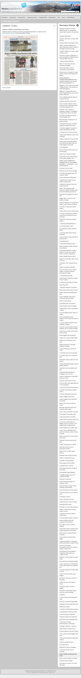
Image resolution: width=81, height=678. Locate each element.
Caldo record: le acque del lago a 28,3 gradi (67, 533)
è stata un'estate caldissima (66, 61)
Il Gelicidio (62, 594)
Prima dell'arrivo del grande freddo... (68, 561)
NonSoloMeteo (71, 17)
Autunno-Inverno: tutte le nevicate (68, 501)
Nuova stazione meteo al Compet (67, 306)
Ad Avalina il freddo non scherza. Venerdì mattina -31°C (68, 116)
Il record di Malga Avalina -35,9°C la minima (68, 313)
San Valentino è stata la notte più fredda (67, 229)
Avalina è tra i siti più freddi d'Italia (68, 338)
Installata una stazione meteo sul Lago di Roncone (67, 185)
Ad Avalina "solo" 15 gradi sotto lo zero (68, 263)
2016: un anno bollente (65, 301)
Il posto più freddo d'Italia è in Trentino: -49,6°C (67, 482)
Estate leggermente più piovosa (67, 335)
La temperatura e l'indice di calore (68, 611)
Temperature (13, 17)
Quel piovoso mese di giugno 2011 (68, 619)
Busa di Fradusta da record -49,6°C (68, 490)
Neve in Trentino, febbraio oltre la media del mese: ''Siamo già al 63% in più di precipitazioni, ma (68, 105)
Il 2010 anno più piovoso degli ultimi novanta (68, 638)
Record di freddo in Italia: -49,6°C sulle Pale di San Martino (68, 486)
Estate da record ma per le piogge (68, 170)
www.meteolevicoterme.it (8, 33)
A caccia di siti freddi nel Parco (67, 243)
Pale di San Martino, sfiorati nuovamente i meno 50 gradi (66, 68)
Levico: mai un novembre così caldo (68, 411)
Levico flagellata (63, 147)
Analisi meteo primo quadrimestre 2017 (68, 293)
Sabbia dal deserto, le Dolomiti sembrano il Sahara (67, 345)
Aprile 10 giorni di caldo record (67, 628)
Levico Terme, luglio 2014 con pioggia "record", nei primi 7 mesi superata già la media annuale (68, 423)
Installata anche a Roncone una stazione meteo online (67, 180)
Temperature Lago (32, 17)
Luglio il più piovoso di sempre (67, 416)
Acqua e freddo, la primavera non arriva (23, 11)
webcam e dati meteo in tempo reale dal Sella (68, 39)
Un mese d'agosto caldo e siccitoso (68, 518)
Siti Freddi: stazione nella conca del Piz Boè (68, 360)
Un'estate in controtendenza (66, 460)
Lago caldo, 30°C (63, 284)
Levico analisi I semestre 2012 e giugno (67, 538)
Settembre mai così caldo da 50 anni (68, 604)
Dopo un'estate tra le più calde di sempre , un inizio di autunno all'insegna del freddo (67, 271)
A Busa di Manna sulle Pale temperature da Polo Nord (66, 521)
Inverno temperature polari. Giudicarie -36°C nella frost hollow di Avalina (68, 318)
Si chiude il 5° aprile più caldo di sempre (67, 207)
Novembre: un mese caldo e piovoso (68, 507)
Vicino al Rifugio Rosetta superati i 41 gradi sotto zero (68, 97)
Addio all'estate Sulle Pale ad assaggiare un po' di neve (66, 373)
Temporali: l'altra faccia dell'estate (68, 616)
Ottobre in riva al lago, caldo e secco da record (68, 259)
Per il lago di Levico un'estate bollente (67, 525)
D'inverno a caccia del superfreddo (68, 601)
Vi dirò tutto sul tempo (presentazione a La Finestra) (66, 622)
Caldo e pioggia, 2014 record (66, 396)
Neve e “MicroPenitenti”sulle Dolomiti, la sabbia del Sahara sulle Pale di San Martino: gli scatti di (68, 190)
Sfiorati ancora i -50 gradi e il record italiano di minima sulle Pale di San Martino (68, 74)
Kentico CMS (35, 672)
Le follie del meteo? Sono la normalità (66, 650)
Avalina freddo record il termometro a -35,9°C (68, 309)
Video (63, 17)
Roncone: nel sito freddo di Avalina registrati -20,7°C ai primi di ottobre (68, 327)
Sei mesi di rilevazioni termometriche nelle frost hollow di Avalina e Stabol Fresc (68, 547)
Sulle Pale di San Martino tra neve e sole (68, 195)
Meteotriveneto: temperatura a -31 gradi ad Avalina (68, 120)
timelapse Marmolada (64, 36)
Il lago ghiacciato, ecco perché (67, 303)
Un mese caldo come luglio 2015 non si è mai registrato (68, 384)
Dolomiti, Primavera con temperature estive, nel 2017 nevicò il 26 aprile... (68, 203)
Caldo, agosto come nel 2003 (66, 463)
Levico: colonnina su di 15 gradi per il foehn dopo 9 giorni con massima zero (68, 565)
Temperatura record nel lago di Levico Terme (67, 514)
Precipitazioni (21, 17)
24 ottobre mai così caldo (65, 168)
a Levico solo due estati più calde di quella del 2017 (68, 237)
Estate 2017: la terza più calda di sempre (67, 220)
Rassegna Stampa (10, 11)
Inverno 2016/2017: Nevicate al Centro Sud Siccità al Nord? (67, 297)
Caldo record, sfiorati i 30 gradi (67, 154)
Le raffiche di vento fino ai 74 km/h (68, 282)
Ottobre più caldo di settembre (67, 267)
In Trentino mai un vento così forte (68, 132)
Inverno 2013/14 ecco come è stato (68, 427)
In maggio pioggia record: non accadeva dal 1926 (67, 475)
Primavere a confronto (65, 479)
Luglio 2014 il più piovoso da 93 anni (68, 419)
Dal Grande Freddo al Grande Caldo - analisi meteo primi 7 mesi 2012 (69, 529)
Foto (58, 17)
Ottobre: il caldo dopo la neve (67, 458)
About (72, 7)
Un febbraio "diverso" (65, 496)
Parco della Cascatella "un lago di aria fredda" (68, 469)
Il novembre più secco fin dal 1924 (68, 353)
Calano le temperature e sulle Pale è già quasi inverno (68, 377)
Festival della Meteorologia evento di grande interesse (68, 364)
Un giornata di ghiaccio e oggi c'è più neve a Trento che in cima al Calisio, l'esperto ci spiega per (68, 252)
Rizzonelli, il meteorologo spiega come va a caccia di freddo (67, 591)
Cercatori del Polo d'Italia (65, 660)
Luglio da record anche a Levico (67, 380)
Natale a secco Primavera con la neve (67, 341)
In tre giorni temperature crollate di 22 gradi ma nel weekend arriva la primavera (68, 215)
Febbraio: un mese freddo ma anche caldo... (68, 558)
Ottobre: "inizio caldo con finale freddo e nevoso (67, 510)
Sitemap (77, 7)
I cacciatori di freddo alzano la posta (68, 609)
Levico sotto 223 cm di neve (66, 499)
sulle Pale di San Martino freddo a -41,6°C (68, 390)
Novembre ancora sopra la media (68, 455)
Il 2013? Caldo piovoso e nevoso (67, 444)
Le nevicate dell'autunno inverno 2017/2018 (67, 233)
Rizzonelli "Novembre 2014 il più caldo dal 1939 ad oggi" (67, 408)
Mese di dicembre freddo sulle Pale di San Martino (68, 247)
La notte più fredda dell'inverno (67, 223)
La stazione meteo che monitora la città (68, 356)
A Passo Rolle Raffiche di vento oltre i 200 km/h (68, 135)
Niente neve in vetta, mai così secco (68, 290)
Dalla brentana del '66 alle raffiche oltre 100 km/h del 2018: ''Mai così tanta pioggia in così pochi (68, 143)
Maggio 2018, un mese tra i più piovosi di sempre (67, 199)
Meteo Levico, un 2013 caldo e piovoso (67, 452)
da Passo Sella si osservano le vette (68, 43)
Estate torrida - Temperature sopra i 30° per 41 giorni (68, 279)
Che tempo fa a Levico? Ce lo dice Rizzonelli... (68, 664)
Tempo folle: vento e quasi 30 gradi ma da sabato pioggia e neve (68, 157)
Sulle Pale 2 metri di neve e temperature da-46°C (66, 447)
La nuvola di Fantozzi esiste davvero (68, 387)
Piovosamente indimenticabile (67, 472)
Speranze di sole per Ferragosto (67, 647)
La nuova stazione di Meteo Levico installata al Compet (68, 323)
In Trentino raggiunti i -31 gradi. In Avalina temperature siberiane (68, 128)
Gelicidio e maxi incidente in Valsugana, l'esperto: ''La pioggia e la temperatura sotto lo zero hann (68, 111)
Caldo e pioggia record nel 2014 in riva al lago (68, 400)
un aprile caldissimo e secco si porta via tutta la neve (68, 52)
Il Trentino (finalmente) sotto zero (68, 394)
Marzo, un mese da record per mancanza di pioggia (67, 64)
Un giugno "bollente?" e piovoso (67, 626)
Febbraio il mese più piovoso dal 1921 (67, 441)
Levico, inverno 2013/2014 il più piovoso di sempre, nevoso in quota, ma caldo (68, 432)
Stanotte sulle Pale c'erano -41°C (67, 101)
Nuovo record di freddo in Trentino (68, 658)
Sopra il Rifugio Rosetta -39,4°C (67, 256)
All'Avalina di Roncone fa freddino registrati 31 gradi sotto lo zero (68, 124)
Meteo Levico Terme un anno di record (67, 404)
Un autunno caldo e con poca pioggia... (67, 587)
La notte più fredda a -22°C (66, 226)
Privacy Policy (52, 672)
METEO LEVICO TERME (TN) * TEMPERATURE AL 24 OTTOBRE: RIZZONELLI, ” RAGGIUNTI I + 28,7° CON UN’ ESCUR (68, 163)
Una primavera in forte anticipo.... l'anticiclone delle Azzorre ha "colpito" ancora (68, 553)
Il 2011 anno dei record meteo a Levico (67, 583)
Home (3, 11)
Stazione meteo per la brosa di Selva (68, 139)
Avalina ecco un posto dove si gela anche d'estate (68, 332)
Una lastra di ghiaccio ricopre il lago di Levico (68, 570)
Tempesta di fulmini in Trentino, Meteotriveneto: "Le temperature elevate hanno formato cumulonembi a (68, 31)
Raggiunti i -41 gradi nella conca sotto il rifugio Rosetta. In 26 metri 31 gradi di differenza (69, 93)
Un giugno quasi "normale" (66, 465)
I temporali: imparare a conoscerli (68, 287)
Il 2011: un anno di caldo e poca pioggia (67, 574)
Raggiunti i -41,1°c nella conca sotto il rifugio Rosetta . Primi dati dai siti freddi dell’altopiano (68, 87)
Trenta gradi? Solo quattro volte (67, 414)
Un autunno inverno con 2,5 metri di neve (68, 493)
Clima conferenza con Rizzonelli (67, 177)
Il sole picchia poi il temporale (67, 614)
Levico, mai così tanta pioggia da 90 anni (68, 634)
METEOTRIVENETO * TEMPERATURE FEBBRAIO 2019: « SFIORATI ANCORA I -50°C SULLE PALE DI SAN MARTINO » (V (68, 80)
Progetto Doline (43, 17)
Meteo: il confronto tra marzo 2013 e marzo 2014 (68, 437)
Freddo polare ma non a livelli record (68, 211)
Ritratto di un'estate (64, 606)
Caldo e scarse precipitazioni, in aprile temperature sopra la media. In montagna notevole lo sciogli (68, 47)
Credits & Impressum (43, 672)
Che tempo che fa (63, 644)
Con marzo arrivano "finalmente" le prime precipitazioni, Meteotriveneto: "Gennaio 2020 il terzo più (68, 57)
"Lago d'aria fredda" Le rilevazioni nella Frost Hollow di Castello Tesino (68, 542)
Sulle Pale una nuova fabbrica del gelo (68, 368)
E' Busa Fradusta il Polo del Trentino (68, 631)
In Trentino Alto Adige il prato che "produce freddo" (68, 174)
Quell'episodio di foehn (65, 504)
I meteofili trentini (63, 241)
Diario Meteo (52, 17)
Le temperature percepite (65, 275)
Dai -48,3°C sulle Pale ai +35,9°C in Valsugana (68, 578)
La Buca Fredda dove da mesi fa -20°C (67, 349)
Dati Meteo (4, 17)
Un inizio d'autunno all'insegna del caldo (68, 598)
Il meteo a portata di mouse (66, 642)
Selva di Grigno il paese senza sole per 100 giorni (68, 150)
